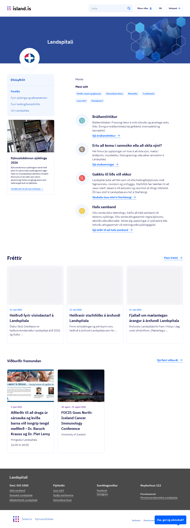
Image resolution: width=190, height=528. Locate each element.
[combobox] (111, 8)
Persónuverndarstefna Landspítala (159, 497)
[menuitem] (30, 91)
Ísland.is (27, 519)
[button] (144, 8)
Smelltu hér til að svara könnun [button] (27, 189)
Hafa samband (17, 490)
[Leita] (129, 8)
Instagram (102, 494)
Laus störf (58, 490)
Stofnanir (136, 520)
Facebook (102, 490)
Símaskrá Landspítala (21, 495)
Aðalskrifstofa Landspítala (23, 499)
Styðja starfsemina (63, 495)
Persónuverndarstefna (154, 520)
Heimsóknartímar (62, 499)
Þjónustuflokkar (44, 519)
